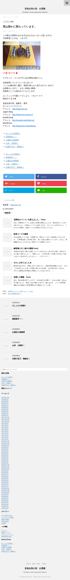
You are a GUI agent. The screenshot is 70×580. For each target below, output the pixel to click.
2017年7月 (5, 427)
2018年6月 (5, 405)
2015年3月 (5, 482)
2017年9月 (5, 423)
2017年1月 (5, 439)
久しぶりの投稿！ (13, 133)
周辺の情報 (5, 519)
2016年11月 (5, 443)
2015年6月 (5, 476)
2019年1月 (5, 399)
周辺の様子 (5, 521)
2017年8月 (5, 425)
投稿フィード (5, 532)
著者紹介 (44, 563)
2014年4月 (5, 504)
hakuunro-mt (15, 205)
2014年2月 (5, 508)
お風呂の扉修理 (12, 140)
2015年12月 (5, 465)
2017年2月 (5, 437)
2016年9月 (5, 447)
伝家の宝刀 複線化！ (15, 147)
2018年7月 (5, 403)
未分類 (3, 523)
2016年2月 (5, 461)
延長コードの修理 (21, 234)
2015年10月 (5, 469)
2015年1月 (5, 486)
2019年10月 (5, 397)
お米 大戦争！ (12, 143)
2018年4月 (5, 409)
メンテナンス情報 (9, 200)
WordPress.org (6, 536)
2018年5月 (5, 407)
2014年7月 (5, 498)
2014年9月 (5, 494)
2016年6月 (5, 453)
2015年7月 (5, 474)
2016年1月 (5, 463)
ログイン (4, 530)
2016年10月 (5, 445)
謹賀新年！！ (11, 137)
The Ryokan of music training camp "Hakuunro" (35, 572)
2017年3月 (5, 435)
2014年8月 (5, 496)
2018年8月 (5, 401)
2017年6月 (5, 429)
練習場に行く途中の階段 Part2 (26, 248)
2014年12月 (5, 488)
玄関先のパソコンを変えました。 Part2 (29, 220)
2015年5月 (5, 478)
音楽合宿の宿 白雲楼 (35, 9)
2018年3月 (5, 411)
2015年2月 (5, 484)
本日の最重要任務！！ (15, 293)
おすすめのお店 (6, 515)
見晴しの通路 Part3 (22, 277)
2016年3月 (5, 459)
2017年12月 (5, 417)
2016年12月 (5, 441)
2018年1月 (5, 415)
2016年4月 (5, 457)
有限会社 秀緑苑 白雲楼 (33, 563)
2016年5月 (5, 455)
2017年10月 (5, 421)
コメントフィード (7, 534)
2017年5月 (5, 431)
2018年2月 (5, 413)
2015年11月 (5, 467)
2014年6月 (5, 500)
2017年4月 (5, 433)
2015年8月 (5, 473)
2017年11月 (5, 419)
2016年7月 (5, 451)
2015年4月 (5, 480)
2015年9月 (5, 471)
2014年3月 (5, 506)
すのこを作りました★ (22, 263)
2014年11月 (5, 490)
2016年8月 (5, 449)
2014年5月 (5, 502)
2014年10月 (5, 492)
